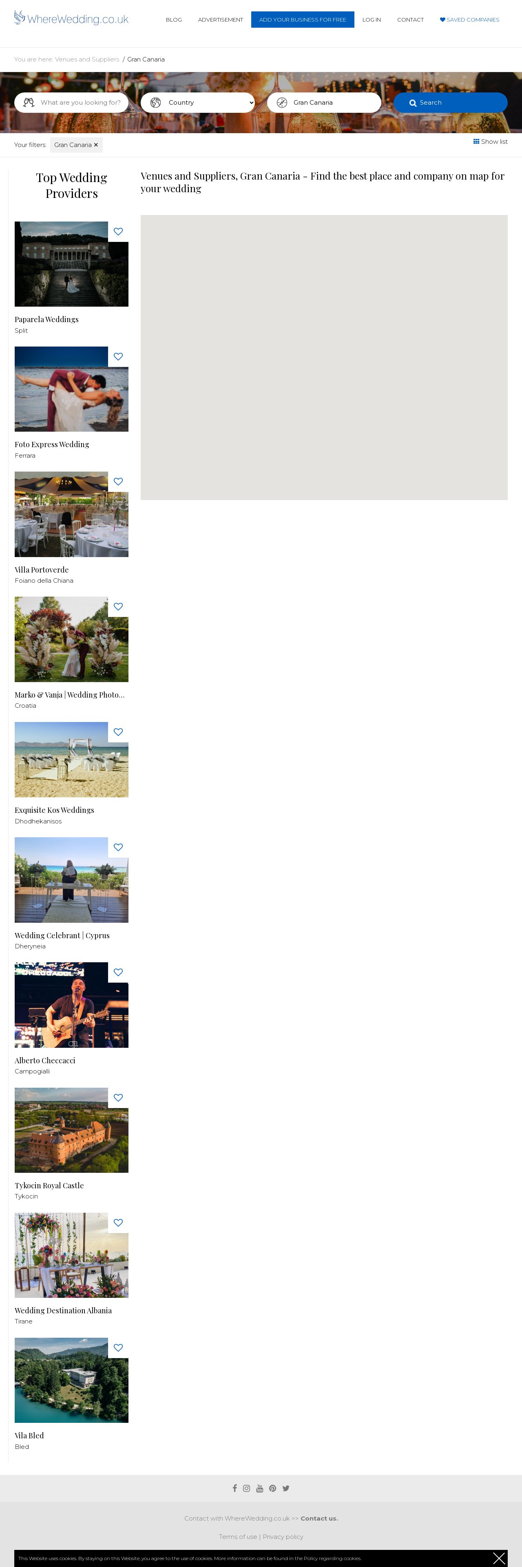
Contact (410, 19)
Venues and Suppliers (87, 59)
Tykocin (26, 1196)
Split (21, 330)
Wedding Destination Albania (63, 1310)
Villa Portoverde (42, 570)
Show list (490, 141)
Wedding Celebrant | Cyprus (62, 935)
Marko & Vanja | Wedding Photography (71, 695)
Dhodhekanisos (38, 821)
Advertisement (220, 19)
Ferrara (25, 455)
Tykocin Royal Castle (49, 1185)
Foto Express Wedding (52, 444)
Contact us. (319, 1518)
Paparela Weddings (47, 319)
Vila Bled (29, 1435)
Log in (372, 19)
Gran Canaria (146, 59)
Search (431, 102)
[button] (162, 496)
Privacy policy (283, 1537)
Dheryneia (30, 946)
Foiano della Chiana (44, 580)
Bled (22, 1447)
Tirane (24, 1321)
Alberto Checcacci (45, 1060)
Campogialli (32, 1071)
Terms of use (238, 1537)
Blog (174, 19)
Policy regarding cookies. (332, 1558)
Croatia (25, 705)
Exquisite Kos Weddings (54, 810)
